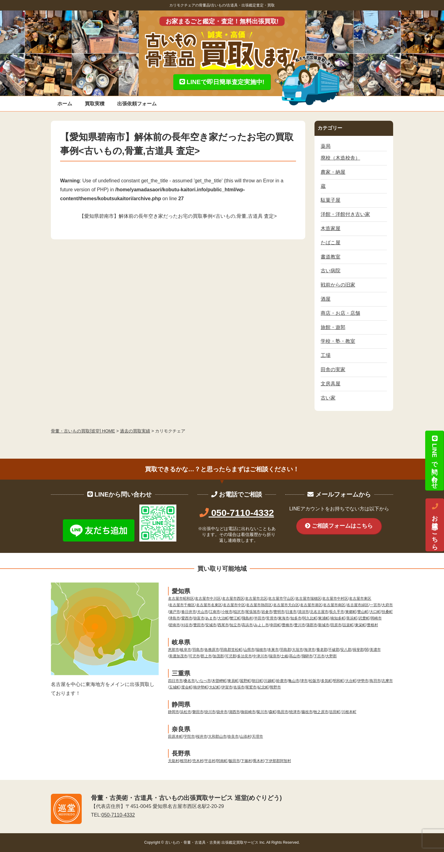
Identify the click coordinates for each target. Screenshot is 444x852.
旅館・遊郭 (333, 327)
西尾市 (223, 625)
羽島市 (198, 649)
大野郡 (331, 656)
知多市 (296, 618)
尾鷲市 (251, 687)
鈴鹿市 (281, 681)
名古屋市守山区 (281, 598)
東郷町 (350, 612)
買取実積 (95, 103)
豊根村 (372, 625)
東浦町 (323, 618)
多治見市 (244, 656)
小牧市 (226, 612)
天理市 (257, 736)
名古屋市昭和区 (181, 598)
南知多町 (338, 618)
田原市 (336, 625)
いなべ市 (203, 681)
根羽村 (185, 761)
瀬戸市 (174, 612)
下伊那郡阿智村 (278, 761)
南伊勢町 (200, 687)
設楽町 (348, 625)
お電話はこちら (434, 525)
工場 (326, 355)
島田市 (282, 712)
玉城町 (174, 687)
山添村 (245, 736)
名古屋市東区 (360, 598)
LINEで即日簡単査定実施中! (222, 82)
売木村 (198, 761)
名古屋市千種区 (182, 605)
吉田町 (334, 712)
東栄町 (360, 625)
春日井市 (188, 612)
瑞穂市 (261, 649)
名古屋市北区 (256, 598)
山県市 (249, 649)
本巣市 (273, 649)
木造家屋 (330, 228)
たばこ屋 (330, 242)
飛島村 (247, 618)
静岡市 (173, 712)
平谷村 (210, 761)
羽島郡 (285, 649)
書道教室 (330, 256)
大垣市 (297, 649)
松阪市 (314, 681)
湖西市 (234, 712)
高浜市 (247, 625)
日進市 (291, 612)
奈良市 (233, 736)
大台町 (350, 681)
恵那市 (173, 649)
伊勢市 (362, 681)
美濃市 (375, 649)
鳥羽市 (375, 681)
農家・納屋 (333, 172)
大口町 (375, 612)
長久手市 (336, 612)
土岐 (284, 656)
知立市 (235, 625)
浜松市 (185, 712)
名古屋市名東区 (209, 605)
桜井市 (201, 736)
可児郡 (230, 656)
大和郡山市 (217, 736)
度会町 (186, 687)
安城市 (210, 625)
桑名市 (189, 681)
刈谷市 (186, 625)
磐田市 (198, 712)
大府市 (387, 605)
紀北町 (263, 687)
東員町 (233, 681)
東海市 (283, 618)
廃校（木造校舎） (340, 157)
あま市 (210, 618)
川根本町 (349, 712)
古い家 (328, 397)
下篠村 (246, 761)
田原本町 (175, 736)
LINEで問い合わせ (434, 460)
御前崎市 (248, 712)
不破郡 (333, 649)
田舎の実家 (333, 369)
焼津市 (294, 712)
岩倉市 (267, 612)
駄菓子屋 (330, 200)
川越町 (269, 681)
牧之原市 (321, 712)
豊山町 (362, 612)
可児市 (194, 656)
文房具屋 (330, 383)
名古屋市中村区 (335, 598)
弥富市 (198, 618)
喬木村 (258, 761)
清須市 (303, 612)
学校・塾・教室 (338, 341)
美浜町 (351, 618)
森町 (272, 712)
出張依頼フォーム (137, 103)
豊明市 (279, 612)
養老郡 (321, 649)
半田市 (259, 618)
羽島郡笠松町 (231, 649)
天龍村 (173, 761)
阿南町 (222, 761)
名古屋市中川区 (208, 598)
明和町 (338, 681)
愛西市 (186, 618)
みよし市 (261, 625)
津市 (304, 681)
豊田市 (198, 625)
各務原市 (211, 649)
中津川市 (260, 656)
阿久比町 (309, 618)
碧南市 (174, 625)
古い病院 (330, 270)
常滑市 (271, 618)
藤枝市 (307, 712)
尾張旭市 (252, 612)
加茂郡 (218, 656)
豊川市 (299, 625)
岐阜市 (185, 649)
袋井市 (222, 712)
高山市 (294, 656)
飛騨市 (307, 656)
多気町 (326, 681)
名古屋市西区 (233, 598)
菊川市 (262, 712)
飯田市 (234, 761)
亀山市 (293, 681)
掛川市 (210, 712)
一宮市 (375, 605)
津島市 (174, 618)
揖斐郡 (358, 649)
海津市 (309, 649)
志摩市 (387, 681)
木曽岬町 (219, 681)
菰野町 (245, 681)
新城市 (323, 625)
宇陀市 (189, 736)
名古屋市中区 (234, 605)
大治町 (223, 618)
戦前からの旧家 (338, 284)
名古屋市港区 (311, 605)
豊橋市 (287, 625)
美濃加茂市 (178, 656)
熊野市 (275, 687)
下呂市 (319, 656)
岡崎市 (376, 618)
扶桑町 (387, 612)
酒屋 (326, 299)
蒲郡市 (311, 625)
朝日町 (257, 681)
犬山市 (202, 612)
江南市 (214, 612)
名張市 (239, 687)
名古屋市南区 (334, 605)
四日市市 (175, 681)
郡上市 (206, 656)
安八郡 (346, 649)
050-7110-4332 (236, 513)
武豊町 (364, 618)
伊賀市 (226, 687)
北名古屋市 (319, 612)
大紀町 (214, 687)
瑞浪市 (274, 656)
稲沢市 (239, 612)
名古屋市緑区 (358, 605)
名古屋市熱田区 (259, 605)
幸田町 (275, 625)
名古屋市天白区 (286, 605)
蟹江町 (235, 618)
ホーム (64, 103)
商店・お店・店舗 (340, 313)
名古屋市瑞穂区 (308, 598)
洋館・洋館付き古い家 (345, 214)
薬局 (326, 146)
